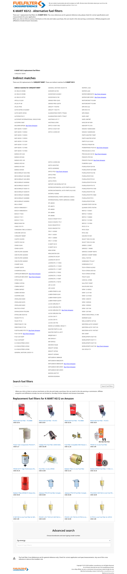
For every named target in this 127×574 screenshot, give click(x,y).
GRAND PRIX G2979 (54, 103)
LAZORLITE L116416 (54, 282)
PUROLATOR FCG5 (88, 176)
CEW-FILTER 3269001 (21, 261)
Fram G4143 (18, 334)
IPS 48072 (51, 206)
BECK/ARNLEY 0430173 (22, 189)
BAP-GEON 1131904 (21, 151)
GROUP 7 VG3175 (53, 110)
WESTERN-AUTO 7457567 (90, 330)
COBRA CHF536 (19, 283)
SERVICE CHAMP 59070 (89, 252)
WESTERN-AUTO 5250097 (90, 324)
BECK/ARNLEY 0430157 (22, 185)
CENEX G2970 (19, 248)
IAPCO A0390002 (53, 168)
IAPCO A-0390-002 (54, 162)
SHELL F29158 (86, 258)
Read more (74, 5)
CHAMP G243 (19, 264)
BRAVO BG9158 (19, 223)
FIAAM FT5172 (19, 318)
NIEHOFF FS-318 (87, 125)
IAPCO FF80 (52, 175)
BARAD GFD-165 (20, 160)
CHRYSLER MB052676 (21, 274)
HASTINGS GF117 (53, 119)
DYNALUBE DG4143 (21, 315)
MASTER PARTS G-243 (55, 329)
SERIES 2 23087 (87, 245)
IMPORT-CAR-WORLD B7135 (57, 184)
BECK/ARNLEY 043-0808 (22, 176)
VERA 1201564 (86, 311)
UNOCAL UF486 (87, 280)
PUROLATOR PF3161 (88, 179)
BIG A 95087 (18, 204)
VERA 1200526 (86, 302)
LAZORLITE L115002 (54, 272)
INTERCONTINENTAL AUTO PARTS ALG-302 (62, 190)
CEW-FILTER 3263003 (21, 255)
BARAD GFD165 (19, 163)
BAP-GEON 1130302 (21, 132)
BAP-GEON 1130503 (21, 138)
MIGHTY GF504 (53, 351)
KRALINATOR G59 (53, 253)
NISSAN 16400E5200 (88, 132)
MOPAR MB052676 (88, 94)
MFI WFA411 (52, 338)
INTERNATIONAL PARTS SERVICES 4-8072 (61, 197)
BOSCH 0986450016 (21, 211)
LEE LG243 (51, 288)
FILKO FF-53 (18, 321)
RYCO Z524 (85, 230)
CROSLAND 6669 (20, 299)
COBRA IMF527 (19, 286)
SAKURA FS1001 (87, 236)
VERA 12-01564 (87, 296)
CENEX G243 (18, 245)
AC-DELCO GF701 (20, 97)
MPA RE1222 (86, 107)
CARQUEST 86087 (20, 73)
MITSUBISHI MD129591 (55, 370)
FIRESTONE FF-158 (20, 324)
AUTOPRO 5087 (19, 122)
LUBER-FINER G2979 (54, 301)
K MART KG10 (52, 244)
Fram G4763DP (19, 340)
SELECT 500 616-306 (88, 242)
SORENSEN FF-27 (87, 264)
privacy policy (110, 573)
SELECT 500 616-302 (88, 239)
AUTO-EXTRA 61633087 (22, 110)
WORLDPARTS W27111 (89, 340)
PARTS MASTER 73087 (89, 135)
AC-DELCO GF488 (20, 94)
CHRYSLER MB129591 (21, 277)
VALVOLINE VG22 (87, 286)
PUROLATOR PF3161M (89, 182)
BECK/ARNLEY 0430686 (22, 195)
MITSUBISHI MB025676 (55, 361)
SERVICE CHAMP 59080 (89, 255)
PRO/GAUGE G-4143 (88, 151)
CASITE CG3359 (19, 239)
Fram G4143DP (19, 337)
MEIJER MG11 (52, 335)
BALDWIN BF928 (20, 125)
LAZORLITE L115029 (54, 275)
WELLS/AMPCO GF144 (89, 321)
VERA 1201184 (86, 308)
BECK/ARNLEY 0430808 (22, 198)
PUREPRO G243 (87, 163)
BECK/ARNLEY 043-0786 (22, 173)
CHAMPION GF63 (20, 270)
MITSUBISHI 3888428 (55, 357)
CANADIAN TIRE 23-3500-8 (23, 230)
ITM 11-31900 (52, 241)
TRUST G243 (86, 277)
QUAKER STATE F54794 (89, 207)
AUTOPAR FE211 (20, 116)
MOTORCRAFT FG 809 (89, 100)
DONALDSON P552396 (22, 311)
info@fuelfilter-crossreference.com (105, 571)
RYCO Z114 (85, 226)
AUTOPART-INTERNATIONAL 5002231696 (28, 119)
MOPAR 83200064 (54, 376)
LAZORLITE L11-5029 (54, 266)
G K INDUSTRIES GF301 (22, 343)
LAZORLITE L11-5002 (54, 263)
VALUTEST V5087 (87, 283)
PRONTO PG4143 (87, 160)
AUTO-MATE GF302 (21, 113)
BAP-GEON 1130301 (21, 129)
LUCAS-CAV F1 (52, 316)
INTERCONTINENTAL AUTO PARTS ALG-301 (62, 187)
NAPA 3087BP (86, 119)
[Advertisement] (30, 40)
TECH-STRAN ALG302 (88, 267)
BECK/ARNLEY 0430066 (22, 182)
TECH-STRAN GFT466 (88, 274)
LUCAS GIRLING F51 (54, 310)
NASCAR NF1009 (87, 122)
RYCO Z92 (85, 233)
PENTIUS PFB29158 (88, 144)
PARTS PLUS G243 (87, 141)
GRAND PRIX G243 (54, 100)
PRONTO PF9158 (87, 157)
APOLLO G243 (19, 100)
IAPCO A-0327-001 (54, 129)
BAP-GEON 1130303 (21, 135)
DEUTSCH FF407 (20, 308)
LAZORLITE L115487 (54, 279)
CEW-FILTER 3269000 (21, 258)
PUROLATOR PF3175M (89, 189)
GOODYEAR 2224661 (54, 94)
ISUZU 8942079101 (54, 225)
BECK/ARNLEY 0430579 (22, 192)
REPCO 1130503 (87, 214)
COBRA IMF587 (19, 289)
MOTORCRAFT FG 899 (89, 103)
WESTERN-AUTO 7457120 (90, 327)
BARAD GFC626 (19, 157)
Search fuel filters (107, 386)
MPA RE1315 (86, 110)
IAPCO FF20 (52, 171)
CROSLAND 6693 (20, 305)
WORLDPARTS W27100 (89, 337)
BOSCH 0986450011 (21, 207)
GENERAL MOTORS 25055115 (24, 352)
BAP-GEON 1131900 (21, 148)
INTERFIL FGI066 (53, 193)
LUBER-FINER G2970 (54, 297)
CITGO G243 (18, 280)
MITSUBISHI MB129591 (55, 367)
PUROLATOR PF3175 (88, 185)
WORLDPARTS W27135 (89, 343)
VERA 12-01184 (87, 293)
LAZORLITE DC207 (54, 256)
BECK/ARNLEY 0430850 (22, 201)
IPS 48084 (51, 212)
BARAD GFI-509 (19, 166)
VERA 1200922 (86, 305)
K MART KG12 (52, 247)
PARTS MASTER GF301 (89, 138)
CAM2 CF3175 (19, 226)
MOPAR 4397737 (53, 373)
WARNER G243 (86, 318)
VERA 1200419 (86, 299)
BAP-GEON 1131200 (21, 141)
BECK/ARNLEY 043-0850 (22, 179)
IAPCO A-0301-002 (54, 125)
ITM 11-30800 (52, 238)
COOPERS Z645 (19, 296)
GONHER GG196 (53, 91)
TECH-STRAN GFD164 (88, 270)
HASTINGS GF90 (53, 122)
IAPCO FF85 (52, 178)
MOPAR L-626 (86, 88)
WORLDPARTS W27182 (89, 346)
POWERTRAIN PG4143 (89, 148)
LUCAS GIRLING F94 (54, 313)
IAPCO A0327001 (53, 165)
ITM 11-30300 (52, 231)
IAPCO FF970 (52, 181)
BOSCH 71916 (19, 220)
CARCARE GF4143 (20, 233)
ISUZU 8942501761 (54, 228)
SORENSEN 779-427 (88, 261)
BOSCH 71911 (19, 217)
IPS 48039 (51, 203)
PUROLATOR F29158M (89, 170)
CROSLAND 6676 (20, 302)
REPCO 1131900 (87, 220)
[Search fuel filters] (57, 386)
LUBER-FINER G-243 (54, 291)
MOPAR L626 (86, 91)
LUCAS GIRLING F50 (54, 307)
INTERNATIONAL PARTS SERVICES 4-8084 (61, 200)
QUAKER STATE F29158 (89, 204)
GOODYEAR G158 (53, 97)
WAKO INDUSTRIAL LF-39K (90, 315)
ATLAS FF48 (18, 107)
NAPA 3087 (85, 116)
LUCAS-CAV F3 (52, 320)
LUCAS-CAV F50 (53, 323)
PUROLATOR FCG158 (88, 173)
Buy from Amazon (31, 125)
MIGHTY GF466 (53, 348)
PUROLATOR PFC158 (88, 192)
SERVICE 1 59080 (87, 248)
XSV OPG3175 (86, 349)
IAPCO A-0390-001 (54, 132)
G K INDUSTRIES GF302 (22, 346)
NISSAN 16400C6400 (88, 129)
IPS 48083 (51, 209)
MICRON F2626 (53, 345)
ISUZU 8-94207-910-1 (55, 219)
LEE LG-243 (51, 285)
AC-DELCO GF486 (20, 91)
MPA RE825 (85, 113)
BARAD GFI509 (19, 170)
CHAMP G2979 (19, 267)
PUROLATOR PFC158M (89, 195)
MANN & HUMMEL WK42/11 (57, 326)
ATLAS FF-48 (18, 103)
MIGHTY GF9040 (53, 354)
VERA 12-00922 (87, 289)
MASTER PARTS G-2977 (55, 332)
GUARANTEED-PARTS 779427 (57, 116)
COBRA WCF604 (20, 293)
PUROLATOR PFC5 (87, 198)
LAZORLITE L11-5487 (54, 269)
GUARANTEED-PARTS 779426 (57, 113)
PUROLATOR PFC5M (88, 201)
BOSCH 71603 (19, 214)
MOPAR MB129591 (88, 97)
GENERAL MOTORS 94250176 (57, 88)
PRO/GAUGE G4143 (88, 154)
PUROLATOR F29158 (88, 166)
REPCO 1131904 (87, 223)
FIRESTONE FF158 (20, 327)
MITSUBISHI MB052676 (55, 364)
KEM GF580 (52, 250)
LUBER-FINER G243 (54, 294)
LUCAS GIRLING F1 (54, 304)
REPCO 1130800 (87, 217)
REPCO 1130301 (87, 211)
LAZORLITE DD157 (54, 260)
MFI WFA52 (51, 342)
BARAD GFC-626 (20, 154)
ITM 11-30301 (52, 234)
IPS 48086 (51, 215)
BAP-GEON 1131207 (21, 144)
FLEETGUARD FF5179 (21, 330)
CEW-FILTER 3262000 (21, 252)
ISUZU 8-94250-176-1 (55, 222)
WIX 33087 (85, 334)
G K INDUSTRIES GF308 (22, 349)
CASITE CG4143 (19, 242)
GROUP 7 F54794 (53, 107)
